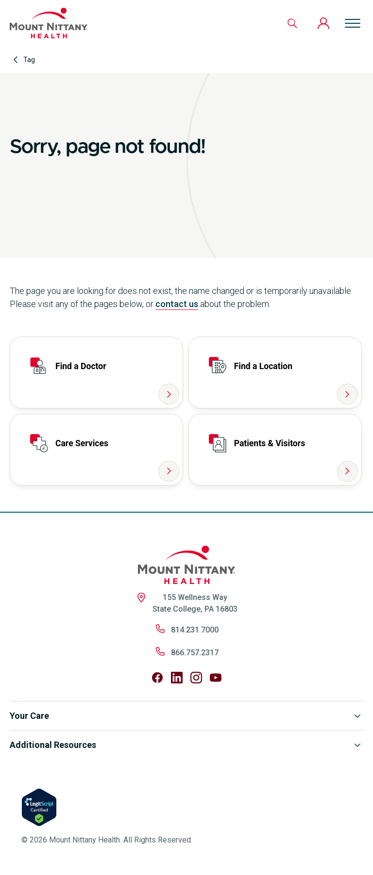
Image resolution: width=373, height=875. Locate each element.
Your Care (186, 716)
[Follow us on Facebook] (157, 677)
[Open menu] (352, 23)
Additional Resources (186, 745)
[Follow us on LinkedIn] (177, 677)
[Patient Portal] (323, 23)
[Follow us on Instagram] (196, 677)
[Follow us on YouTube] (215, 677)
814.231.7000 (195, 629)
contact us (176, 304)
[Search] (292, 23)
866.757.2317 (195, 652)
